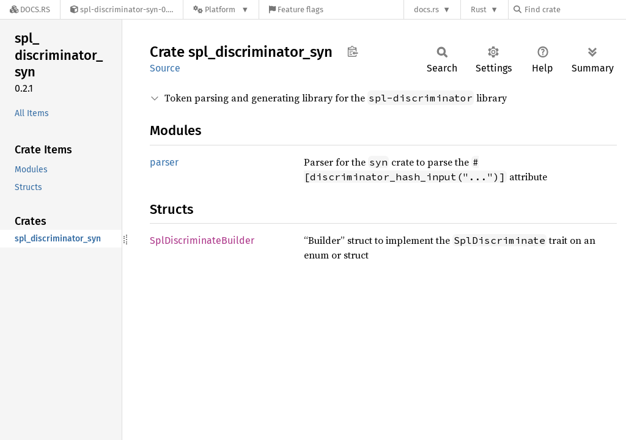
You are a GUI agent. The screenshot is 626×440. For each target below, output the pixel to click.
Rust (479, 9)
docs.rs (426, 9)
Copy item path (352, 51)
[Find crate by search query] (574, 9)
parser (164, 162)
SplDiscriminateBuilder (202, 240)
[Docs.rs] (30, 9)
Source (165, 68)
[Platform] (221, 9)
